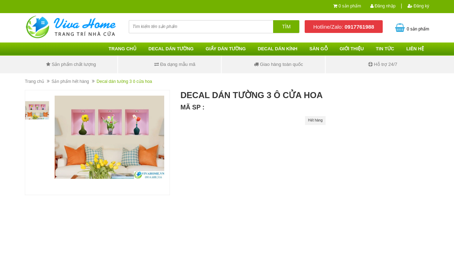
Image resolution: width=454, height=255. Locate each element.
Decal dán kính (278, 48)
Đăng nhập (382, 6)
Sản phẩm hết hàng (70, 81)
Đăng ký (418, 6)
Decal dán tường (171, 48)
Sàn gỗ (318, 48)
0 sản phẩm (350, 6)
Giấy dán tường (226, 48)
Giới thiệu (351, 48)
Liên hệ (415, 48)
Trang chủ (123, 48)
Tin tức (385, 48)
